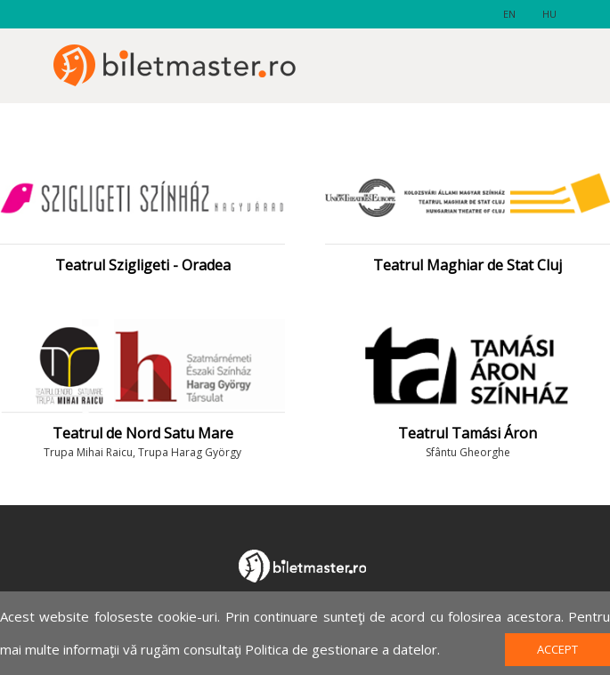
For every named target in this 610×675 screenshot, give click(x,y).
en (509, 13)
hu (549, 13)
